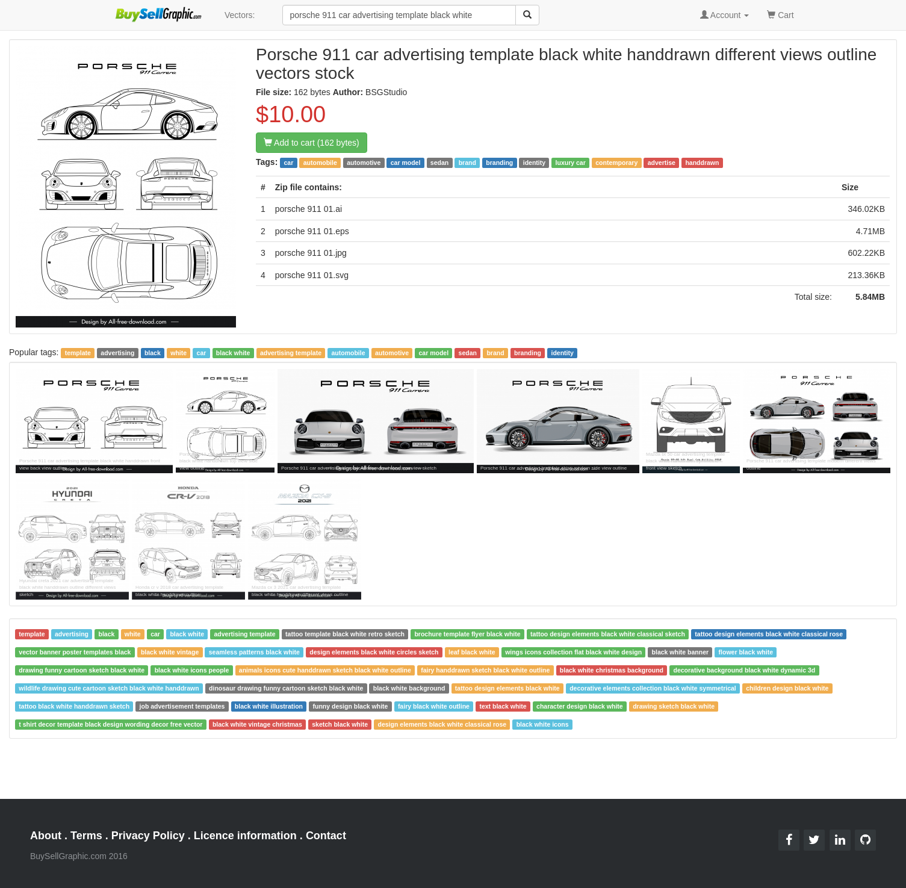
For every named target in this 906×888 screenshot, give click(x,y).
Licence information (245, 836)
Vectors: (240, 15)
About (45, 836)
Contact (326, 836)
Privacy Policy (148, 836)
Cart (780, 14)
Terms (86, 836)
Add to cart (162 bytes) (311, 142)
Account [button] (724, 15)
